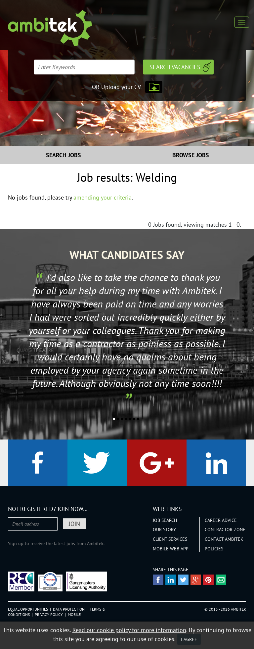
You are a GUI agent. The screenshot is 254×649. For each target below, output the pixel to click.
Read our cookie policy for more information (129, 630)
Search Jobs (63, 155)
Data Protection (69, 609)
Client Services (170, 539)
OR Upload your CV (116, 87)
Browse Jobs (190, 155)
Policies (214, 549)
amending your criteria (102, 197)
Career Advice (221, 520)
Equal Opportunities (28, 609)
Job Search (165, 520)
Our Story (164, 530)
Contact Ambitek (224, 539)
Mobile (74, 614)
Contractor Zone (225, 530)
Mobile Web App (171, 549)
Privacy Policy (49, 614)
